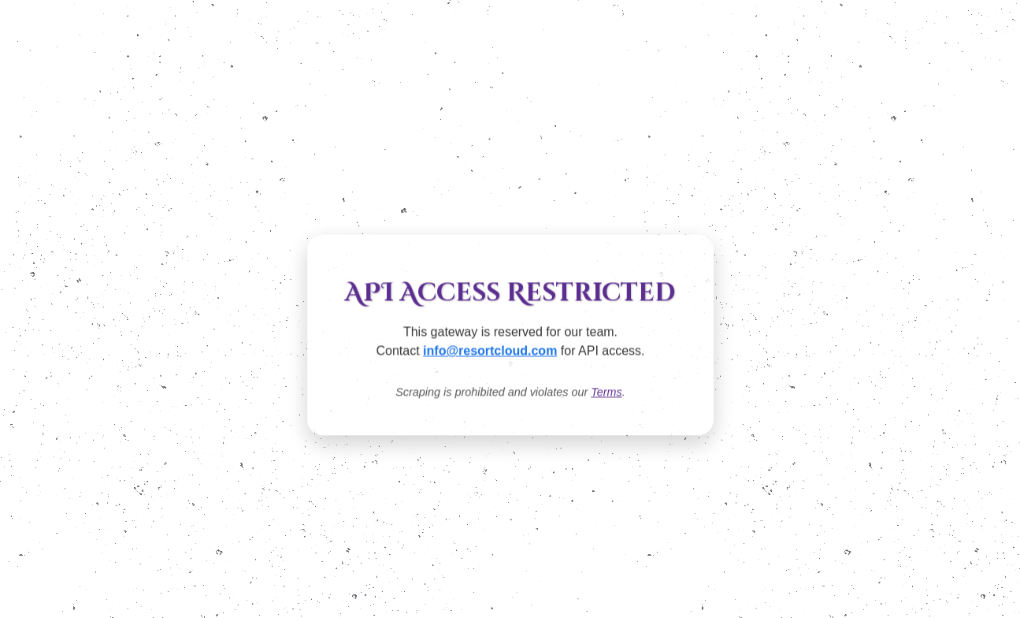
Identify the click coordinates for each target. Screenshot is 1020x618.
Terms (606, 392)
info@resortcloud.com (490, 351)
